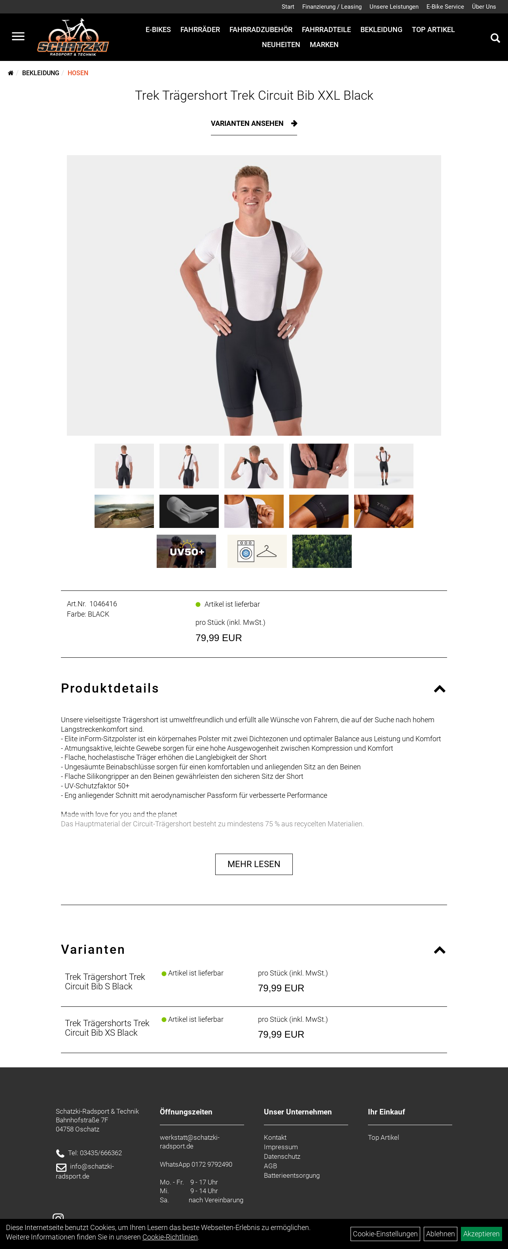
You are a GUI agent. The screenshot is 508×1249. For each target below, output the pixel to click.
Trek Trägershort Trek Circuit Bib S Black (105, 981)
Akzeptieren (481, 1234)
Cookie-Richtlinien (170, 1237)
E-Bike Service (445, 6)
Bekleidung (381, 29)
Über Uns (484, 6)
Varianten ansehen (248, 123)
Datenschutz (282, 1156)
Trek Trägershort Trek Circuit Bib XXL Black (254, 95)
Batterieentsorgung (292, 1175)
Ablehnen (440, 1234)
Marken (324, 44)
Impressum (281, 1147)
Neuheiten (281, 44)
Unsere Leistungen (394, 6)
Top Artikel (433, 29)
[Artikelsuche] (495, 39)
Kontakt (275, 1137)
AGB (270, 1166)
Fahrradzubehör (260, 29)
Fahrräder (200, 29)
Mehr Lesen (254, 864)
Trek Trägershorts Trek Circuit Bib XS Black (107, 1028)
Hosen (78, 73)
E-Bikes (158, 29)
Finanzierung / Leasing (332, 6)
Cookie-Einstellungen (385, 1234)
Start (288, 6)
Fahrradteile (326, 29)
